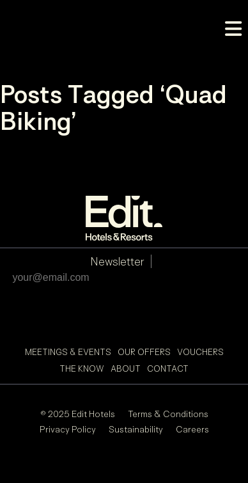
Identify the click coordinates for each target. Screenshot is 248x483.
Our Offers (144, 352)
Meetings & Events (68, 352)
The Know (81, 368)
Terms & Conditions (168, 413)
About (126, 368)
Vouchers (200, 352)
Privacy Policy (68, 429)
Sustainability (136, 429)
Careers (192, 429)
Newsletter (117, 261)
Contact (168, 368)
